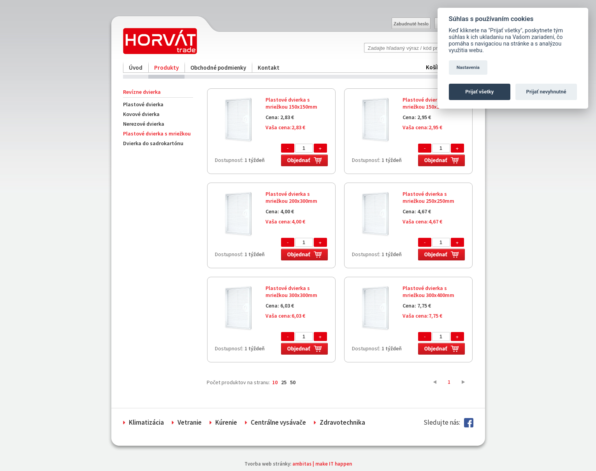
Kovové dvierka (141, 114)
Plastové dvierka (143, 104)
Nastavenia (468, 67)
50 (292, 382)
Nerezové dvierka (143, 123)
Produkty (166, 67)
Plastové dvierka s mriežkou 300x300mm (291, 292)
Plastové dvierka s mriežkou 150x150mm (291, 103)
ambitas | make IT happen (322, 463)
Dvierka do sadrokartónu (153, 143)
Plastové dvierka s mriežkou (157, 133)
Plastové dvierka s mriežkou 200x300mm (291, 197)
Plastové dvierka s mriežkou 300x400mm (428, 292)
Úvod (135, 67)
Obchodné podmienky (218, 67)
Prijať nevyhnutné (546, 92)
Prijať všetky (479, 92)
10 (275, 382)
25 (284, 382)
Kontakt (269, 67)
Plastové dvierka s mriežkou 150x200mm (428, 103)
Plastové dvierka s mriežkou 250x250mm (428, 197)
